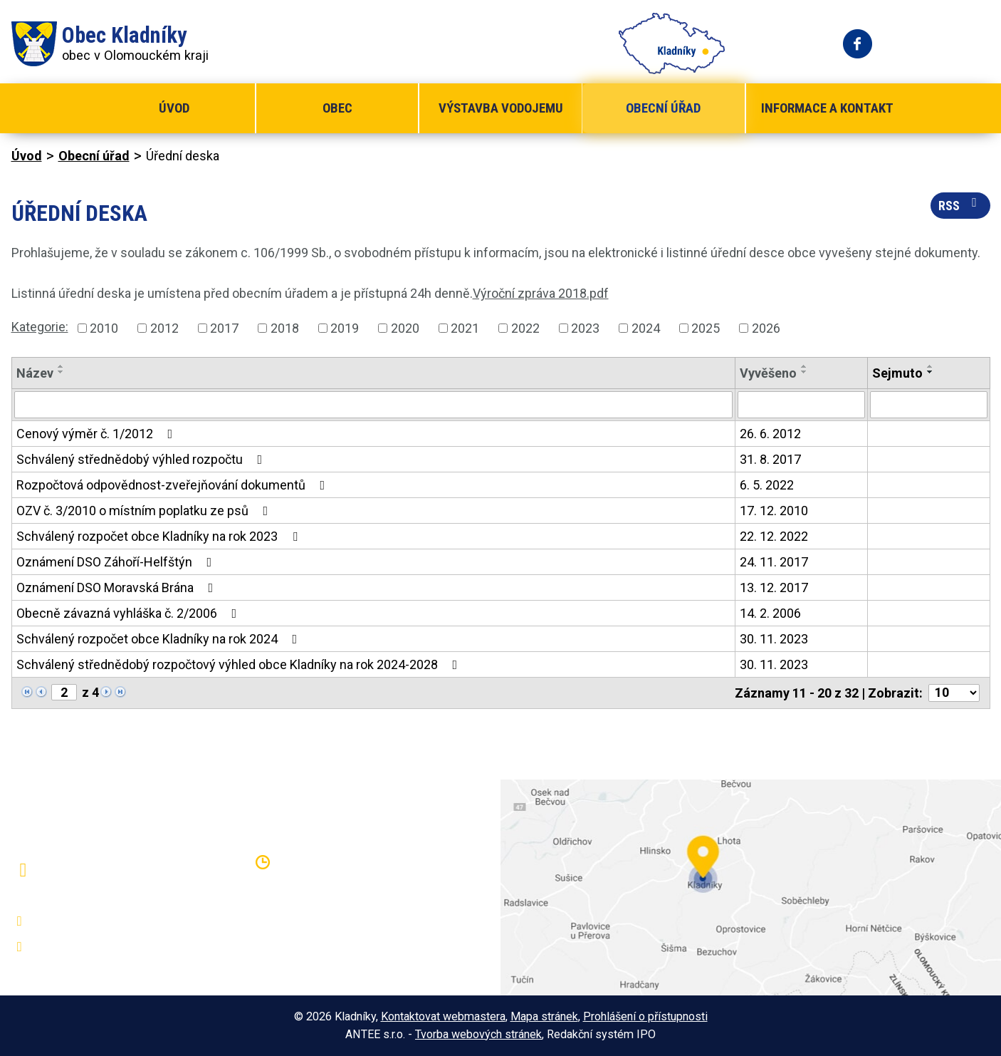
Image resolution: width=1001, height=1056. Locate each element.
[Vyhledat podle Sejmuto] (928, 404)
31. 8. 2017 (770, 459)
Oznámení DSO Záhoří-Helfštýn (117, 561)
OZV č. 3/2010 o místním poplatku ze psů (145, 510)
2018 (285, 328)
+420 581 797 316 (87, 921)
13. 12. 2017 (774, 587)
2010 (104, 328)
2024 (645, 328)
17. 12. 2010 (774, 510)
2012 (164, 328)
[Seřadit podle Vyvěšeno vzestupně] (804, 366)
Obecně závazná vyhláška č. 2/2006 (129, 613)
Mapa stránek (544, 1016)
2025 (705, 328)
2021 (465, 328)
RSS (960, 204)
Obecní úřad (663, 108)
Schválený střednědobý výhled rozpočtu (142, 459)
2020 (405, 328)
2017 (224, 328)
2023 (585, 328)
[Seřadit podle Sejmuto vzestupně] (930, 366)
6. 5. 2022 (767, 484)
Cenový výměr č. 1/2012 (97, 433)
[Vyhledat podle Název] (373, 404)
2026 (766, 328)
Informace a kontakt (827, 108)
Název (34, 373)
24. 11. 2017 (774, 561)
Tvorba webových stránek (478, 1034)
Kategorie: (39, 326)
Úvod (174, 108)
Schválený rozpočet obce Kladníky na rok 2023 (159, 536)
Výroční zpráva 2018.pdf (541, 293)
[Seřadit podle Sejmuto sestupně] (930, 372)
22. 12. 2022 (774, 536)
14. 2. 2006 (770, 613)
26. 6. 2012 (770, 433)
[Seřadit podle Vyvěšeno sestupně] (804, 372)
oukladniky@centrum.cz (100, 947)
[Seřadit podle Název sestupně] (61, 372)
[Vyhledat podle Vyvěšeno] (801, 404)
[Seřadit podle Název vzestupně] (61, 366)
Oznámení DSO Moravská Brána (117, 587)
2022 (525, 328)
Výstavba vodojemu (501, 108)
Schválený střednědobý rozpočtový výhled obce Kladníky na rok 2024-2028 (239, 664)
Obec (337, 108)
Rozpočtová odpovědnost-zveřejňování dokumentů (173, 484)
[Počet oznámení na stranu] (954, 693)
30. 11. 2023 (774, 638)
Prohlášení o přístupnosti (645, 1016)
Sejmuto (897, 373)
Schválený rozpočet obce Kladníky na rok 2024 (159, 638)
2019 (344, 328)
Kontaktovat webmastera (443, 1016)
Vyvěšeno (768, 373)
